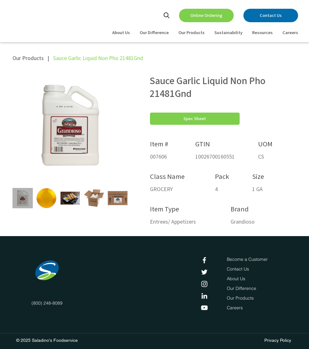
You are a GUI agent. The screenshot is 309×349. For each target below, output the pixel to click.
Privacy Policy (277, 340)
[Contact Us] (270, 15)
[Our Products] (241, 298)
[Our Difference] (243, 289)
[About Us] (237, 279)
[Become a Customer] (247, 259)
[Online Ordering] (206, 15)
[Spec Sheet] (195, 119)
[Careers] (236, 308)
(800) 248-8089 (47, 303)
